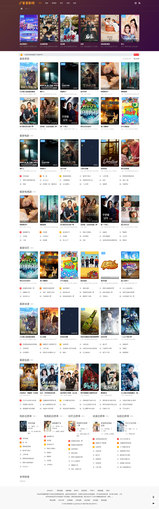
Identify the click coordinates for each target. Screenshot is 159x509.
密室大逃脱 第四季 (126, 292)
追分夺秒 (84, 91)
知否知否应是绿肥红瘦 (108, 240)
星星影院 (22, 481)
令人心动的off (74, 461)
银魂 (63, 352)
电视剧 (54, 3)
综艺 (61, 3)
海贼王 (123, 348)
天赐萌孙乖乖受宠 (124, 443)
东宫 (83, 240)
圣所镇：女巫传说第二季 (48, 126)
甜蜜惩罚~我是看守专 (48, 344)
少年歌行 (44, 236)
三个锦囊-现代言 (123, 447)
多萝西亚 (104, 168)
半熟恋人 (103, 296)
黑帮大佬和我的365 (27, 180)
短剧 (74, 3)
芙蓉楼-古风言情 (26, 404)
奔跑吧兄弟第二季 (87, 292)
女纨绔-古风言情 (46, 408)
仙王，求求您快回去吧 (47, 393)
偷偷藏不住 (25, 232)
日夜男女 (123, 184)
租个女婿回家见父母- (48, 404)
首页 (40, 3)
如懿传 (103, 232)
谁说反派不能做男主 (68, 408)
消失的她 (24, 176)
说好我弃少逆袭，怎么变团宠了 (71, 393)
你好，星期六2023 (47, 292)
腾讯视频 (60, 490)
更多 (32, 136)
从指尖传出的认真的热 (88, 348)
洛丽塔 (103, 184)
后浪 (82, 44)
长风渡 (43, 232)
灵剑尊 (62, 44)
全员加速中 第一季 (126, 296)
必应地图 (87, 500)
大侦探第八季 (45, 296)
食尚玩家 (104, 281)
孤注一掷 (123, 180)
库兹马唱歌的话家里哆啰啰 (90, 337)
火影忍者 (84, 344)
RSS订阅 (61, 500)
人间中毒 (103, 176)
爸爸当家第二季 (106, 292)
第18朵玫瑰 (125, 168)
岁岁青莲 (84, 236)
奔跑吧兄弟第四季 (47, 288)
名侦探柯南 (44, 44)
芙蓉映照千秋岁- (123, 451)
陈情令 (123, 240)
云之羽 (123, 236)
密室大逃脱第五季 (106, 288)
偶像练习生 (25, 292)
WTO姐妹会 (125, 126)
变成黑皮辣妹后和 (100, 439)
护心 (122, 44)
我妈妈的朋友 (65, 176)
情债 (23, 184)
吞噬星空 (123, 344)
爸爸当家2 (84, 288)
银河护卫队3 (85, 176)
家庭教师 (123, 352)
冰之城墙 (43, 337)
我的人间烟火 (85, 232)
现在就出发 (65, 292)
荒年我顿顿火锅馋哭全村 (89, 393)
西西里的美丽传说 (126, 176)
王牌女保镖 (84, 168)
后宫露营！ (25, 352)
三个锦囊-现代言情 (67, 400)
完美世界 (64, 344)
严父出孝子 (124, 408)
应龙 (63, 404)
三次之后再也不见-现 (88, 404)
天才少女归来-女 (123, 439)
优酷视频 (68, 490)
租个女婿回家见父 (124, 467)
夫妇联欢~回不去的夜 (68, 348)
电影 (46, 3)
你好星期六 (23, 44)
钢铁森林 (124, 91)
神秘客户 (63, 91)
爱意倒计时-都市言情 (107, 400)
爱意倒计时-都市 (123, 455)
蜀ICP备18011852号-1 (90, 503)
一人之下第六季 (126, 337)
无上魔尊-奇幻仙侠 (87, 408)
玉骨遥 (23, 236)
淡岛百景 (104, 337)
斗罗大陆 (44, 348)
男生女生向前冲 (86, 126)
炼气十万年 (104, 352)
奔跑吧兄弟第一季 (27, 288)
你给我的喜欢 (105, 44)
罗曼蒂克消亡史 (86, 180)
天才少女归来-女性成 (28, 400)
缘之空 (103, 344)
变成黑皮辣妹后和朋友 (28, 344)
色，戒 (43, 176)
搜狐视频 (100, 490)
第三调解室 (104, 126)
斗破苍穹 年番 (105, 348)
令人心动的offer (126, 288)
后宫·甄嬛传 (104, 236)
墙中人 (42, 91)
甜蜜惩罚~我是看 (99, 443)
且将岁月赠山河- (123, 459)
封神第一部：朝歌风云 (48, 184)
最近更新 (136, 59)
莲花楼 (43, 240)
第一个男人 (64, 126)
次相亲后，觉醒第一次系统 (29, 393)
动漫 (68, 3)
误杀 (102, 180)
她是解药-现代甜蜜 (27, 408)
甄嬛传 (123, 232)
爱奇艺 (76, 490)
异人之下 (64, 240)
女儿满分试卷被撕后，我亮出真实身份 (134, 393)
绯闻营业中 (104, 91)
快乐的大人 (25, 296)
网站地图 (52, 500)
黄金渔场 (84, 281)
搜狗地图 (104, 500)
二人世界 (84, 184)
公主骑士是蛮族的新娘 (27, 91)
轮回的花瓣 (64, 337)
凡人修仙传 (85, 352)
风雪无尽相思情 (126, 404)
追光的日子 (65, 232)
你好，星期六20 (74, 469)
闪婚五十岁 (104, 408)
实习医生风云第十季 (26, 126)
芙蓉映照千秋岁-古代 (88, 400)
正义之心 (44, 180)
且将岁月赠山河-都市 (127, 400)
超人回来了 (125, 281)
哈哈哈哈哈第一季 (67, 296)
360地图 (95, 500)
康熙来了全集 (85, 296)
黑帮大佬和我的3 (26, 462)
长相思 (63, 236)
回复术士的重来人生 (48, 352)
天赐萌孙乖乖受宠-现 (48, 400)
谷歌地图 (78, 500)
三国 (23, 240)
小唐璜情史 (65, 180)
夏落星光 (104, 393)
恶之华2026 (125, 225)
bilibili (108, 490)
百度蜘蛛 (70, 500)
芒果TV (92, 490)
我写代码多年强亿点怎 (108, 404)
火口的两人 (65, 184)
